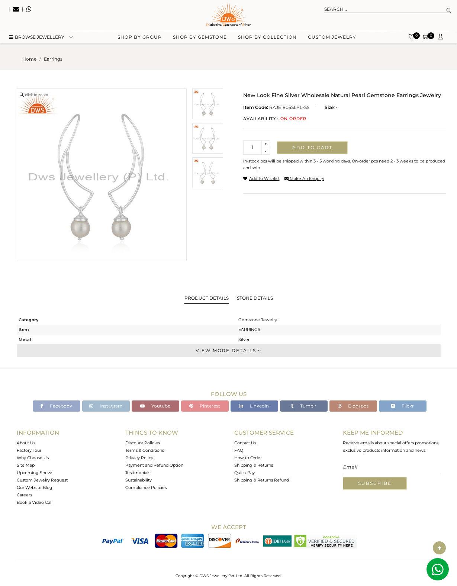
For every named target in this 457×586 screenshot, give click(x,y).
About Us (26, 442)
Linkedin (254, 406)
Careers (24, 495)
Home (29, 59)
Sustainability (138, 480)
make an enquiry (304, 178)
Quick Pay (244, 472)
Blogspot (353, 406)
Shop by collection (267, 37)
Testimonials (137, 472)
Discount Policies (142, 442)
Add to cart (312, 147)
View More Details (229, 350)
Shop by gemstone (200, 37)
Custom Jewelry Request (42, 480)
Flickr (402, 406)
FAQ (238, 450)
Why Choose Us (33, 457)
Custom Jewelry (332, 37)
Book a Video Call (34, 502)
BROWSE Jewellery (36, 37)
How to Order (248, 457)
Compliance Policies (146, 487)
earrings (53, 59)
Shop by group (140, 37)
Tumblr (303, 406)
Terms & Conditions (144, 450)
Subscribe (375, 483)
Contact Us (245, 442)
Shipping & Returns (253, 465)
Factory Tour (29, 450)
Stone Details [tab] (255, 298)
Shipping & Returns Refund (261, 480)
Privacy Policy (139, 457)
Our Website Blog (34, 487)
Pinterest (204, 406)
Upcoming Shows (35, 472)
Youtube (155, 406)
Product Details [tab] (206, 298)
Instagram (106, 406)
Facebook (56, 406)
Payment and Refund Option (154, 465)
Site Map (26, 465)
